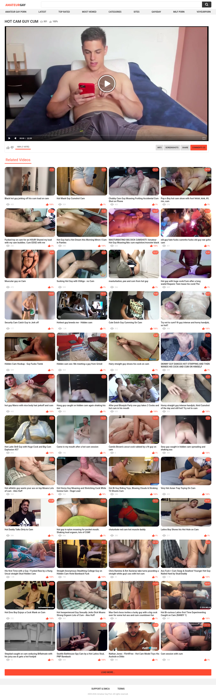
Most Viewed (89, 12)
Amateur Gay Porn (15, 12)
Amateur (15, 5)
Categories (115, 12)
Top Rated (64, 12)
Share (185, 147)
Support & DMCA (100, 689)
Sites (136, 12)
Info (159, 147)
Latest (42, 12)
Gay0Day (156, 12)
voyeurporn (204, 12)
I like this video (8, 147)
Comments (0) (198, 147)
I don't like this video (12, 147)
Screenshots (171, 147)
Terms (121, 689)
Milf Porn (178, 12)
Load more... (108, 672)
